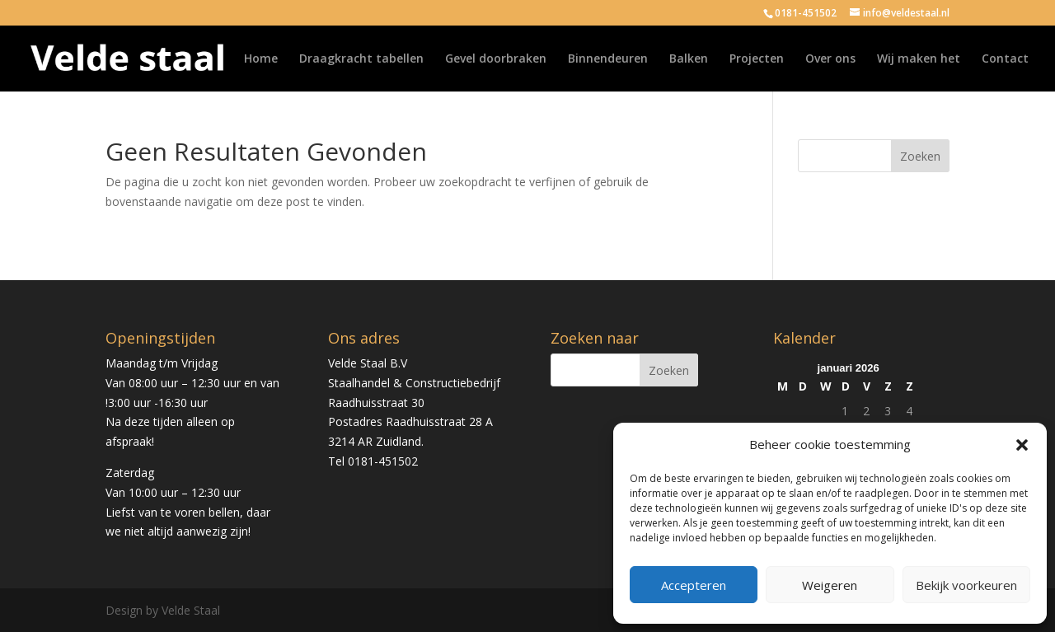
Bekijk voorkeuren (966, 585)
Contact (1005, 59)
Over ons (830, 59)
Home (261, 59)
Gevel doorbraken (495, 59)
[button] (1022, 445)
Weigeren (829, 585)
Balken (688, 59)
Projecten (756, 59)
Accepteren (693, 585)
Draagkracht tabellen (361, 59)
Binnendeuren (608, 59)
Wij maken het (918, 59)
